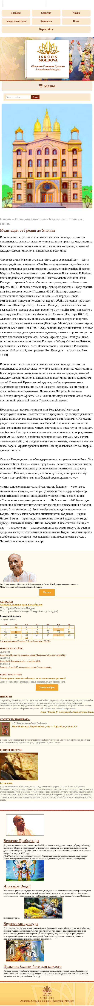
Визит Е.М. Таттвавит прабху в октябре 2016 (20, 661)
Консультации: (11, 674)
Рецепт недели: (11, 750)
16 (37, 632)
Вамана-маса (19, 604)
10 (48, 629)
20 (5, 635)
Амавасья (5, 604)
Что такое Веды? (17, 886)
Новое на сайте (11, 648)
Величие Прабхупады (21, 840)
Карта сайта (46, 29)
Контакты (46, 21)
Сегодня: (6, 601)
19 (69, 632)
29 (26, 637)
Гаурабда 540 (35, 604)
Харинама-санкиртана (30, 219)
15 (26, 632)
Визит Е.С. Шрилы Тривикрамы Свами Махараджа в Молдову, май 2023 (32, 655)
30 (16, 627)
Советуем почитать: (15, 719)
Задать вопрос (47, 687)
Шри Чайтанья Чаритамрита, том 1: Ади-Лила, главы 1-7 (44, 726)
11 (58, 629)
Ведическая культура (21, 923)
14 (16, 632)
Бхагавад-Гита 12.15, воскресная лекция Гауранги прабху (26, 667)
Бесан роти (6, 783)
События (46, 13)
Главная (16, 13)
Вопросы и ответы (16, 21)
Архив (76, 13)
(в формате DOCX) (41, 641)
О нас (76, 21)
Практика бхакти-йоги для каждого (33, 966)
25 (58, 635)
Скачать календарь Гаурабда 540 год (16, 641)
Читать (47, 592)
